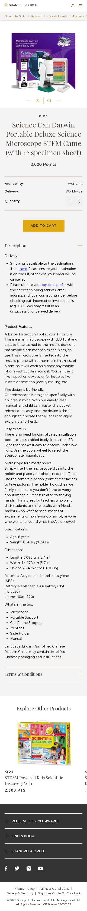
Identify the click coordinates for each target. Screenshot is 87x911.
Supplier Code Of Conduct (59, 893)
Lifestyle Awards (57, 16)
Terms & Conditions (54, 888)
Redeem (36, 16)
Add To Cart (44, 225)
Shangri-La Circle (15, 16)
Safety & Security (20, 893)
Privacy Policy (24, 888)
